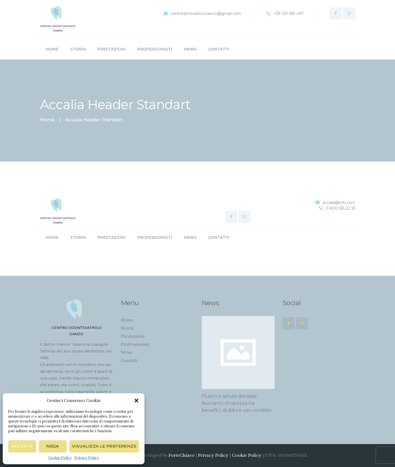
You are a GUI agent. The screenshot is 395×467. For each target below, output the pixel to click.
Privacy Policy (86, 458)
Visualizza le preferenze (104, 446)
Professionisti (135, 344)
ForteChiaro (182, 455)
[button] (136, 400)
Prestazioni (132, 336)
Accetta (22, 446)
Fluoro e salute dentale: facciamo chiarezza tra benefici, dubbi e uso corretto (237, 403)
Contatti (129, 360)
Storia (127, 328)
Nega (52, 446)
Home (47, 119)
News (126, 352)
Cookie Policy (60, 458)
